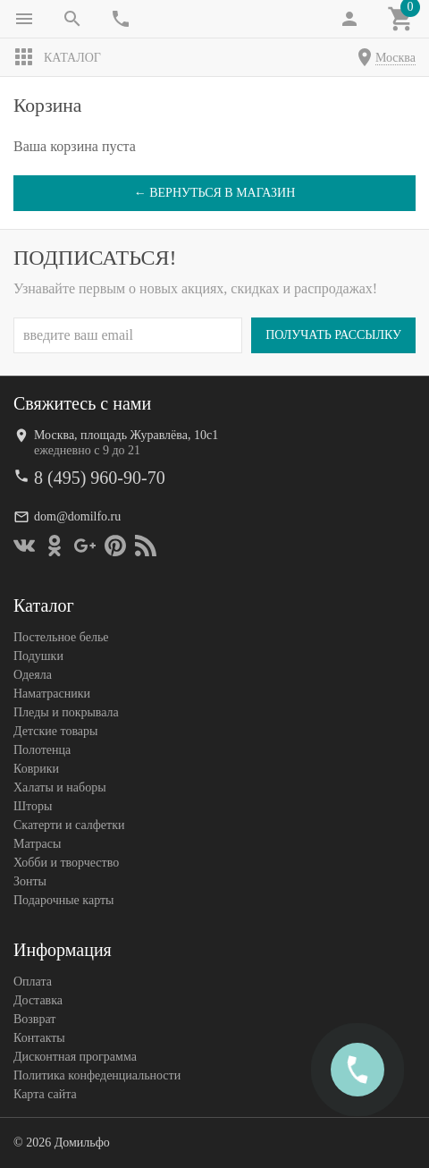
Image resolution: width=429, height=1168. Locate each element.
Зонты (29, 881)
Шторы (32, 806)
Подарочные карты (63, 900)
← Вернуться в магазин (215, 192)
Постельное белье (61, 637)
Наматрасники (51, 693)
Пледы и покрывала (66, 712)
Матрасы (37, 844)
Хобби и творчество (66, 862)
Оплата (32, 981)
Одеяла (32, 674)
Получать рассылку (333, 335)
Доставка (38, 1000)
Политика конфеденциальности (97, 1075)
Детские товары (55, 731)
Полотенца (42, 750)
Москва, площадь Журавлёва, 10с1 (126, 435)
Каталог (57, 57)
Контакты (39, 1038)
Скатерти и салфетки (68, 825)
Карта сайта (45, 1094)
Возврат (34, 1019)
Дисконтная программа (75, 1056)
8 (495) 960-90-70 (99, 477)
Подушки (38, 656)
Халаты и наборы (59, 787)
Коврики (36, 768)
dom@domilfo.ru (77, 516)
